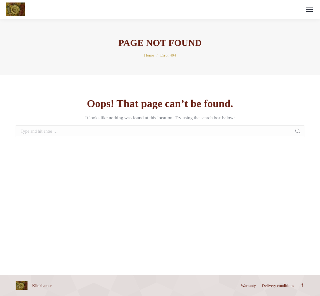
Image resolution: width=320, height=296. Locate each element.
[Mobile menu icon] (309, 9)
